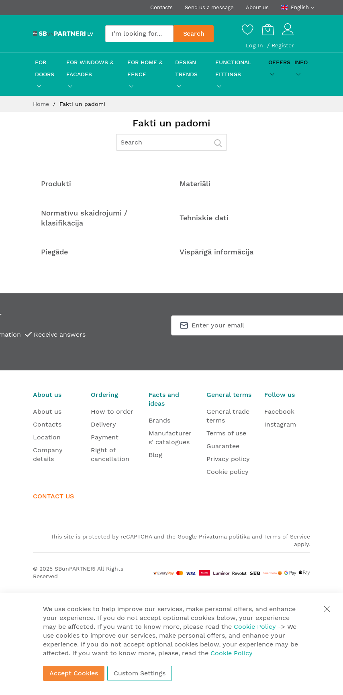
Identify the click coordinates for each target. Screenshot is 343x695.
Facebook (279, 411)
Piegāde (54, 252)
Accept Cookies (73, 673)
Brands (159, 420)
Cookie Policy (255, 626)
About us (257, 7)
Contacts (161, 7)
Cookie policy (227, 472)
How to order (112, 411)
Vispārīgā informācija (216, 252)
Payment (104, 437)
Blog (155, 455)
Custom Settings (139, 673)
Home (42, 104)
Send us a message (209, 7)
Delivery (103, 424)
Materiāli (195, 183)
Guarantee (222, 446)
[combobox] (139, 33)
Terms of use (226, 433)
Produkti (56, 183)
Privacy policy (228, 459)
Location (47, 437)
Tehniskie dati (204, 217)
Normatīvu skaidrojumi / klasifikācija (84, 218)
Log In (255, 45)
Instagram (280, 424)
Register (283, 45)
